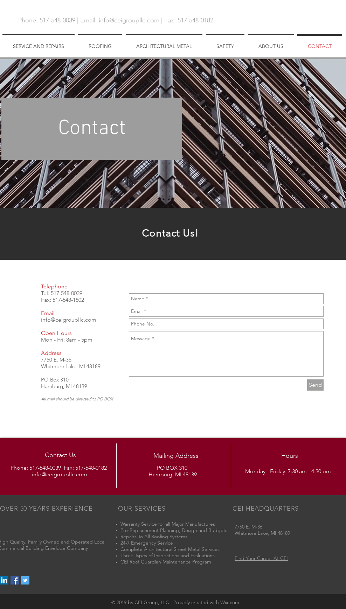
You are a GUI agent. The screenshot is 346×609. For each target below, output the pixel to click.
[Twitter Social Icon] (25, 580)
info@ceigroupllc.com (129, 20)
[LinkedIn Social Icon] (4, 580)
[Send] (315, 385)
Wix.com (229, 602)
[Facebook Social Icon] (15, 580)
